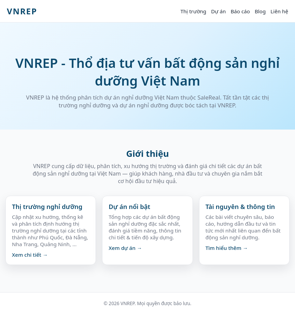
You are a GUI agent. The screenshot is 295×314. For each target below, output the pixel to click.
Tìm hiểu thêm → (227, 247)
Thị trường (193, 11)
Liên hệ (279, 11)
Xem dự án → (125, 247)
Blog (260, 11)
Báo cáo (240, 11)
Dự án (218, 11)
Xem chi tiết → (30, 254)
